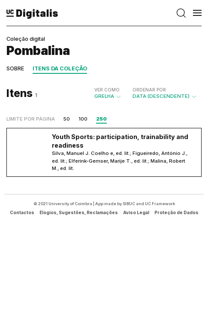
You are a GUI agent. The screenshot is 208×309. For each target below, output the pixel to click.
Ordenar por (149, 89)
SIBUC (129, 203)
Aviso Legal (136, 212)
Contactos (22, 212)
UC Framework (160, 203)
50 (66, 119)
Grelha (108, 93)
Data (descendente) (165, 93)
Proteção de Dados (176, 212)
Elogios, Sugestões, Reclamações (78, 212)
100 (82, 119)
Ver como (107, 89)
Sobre (15, 68)
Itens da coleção (60, 68)
